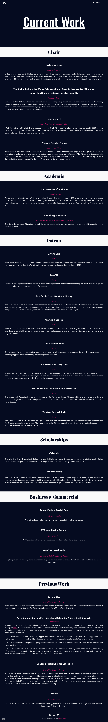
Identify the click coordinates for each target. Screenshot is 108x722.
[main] (54, 21)
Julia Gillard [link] (95, 2)
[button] (106, 2)
